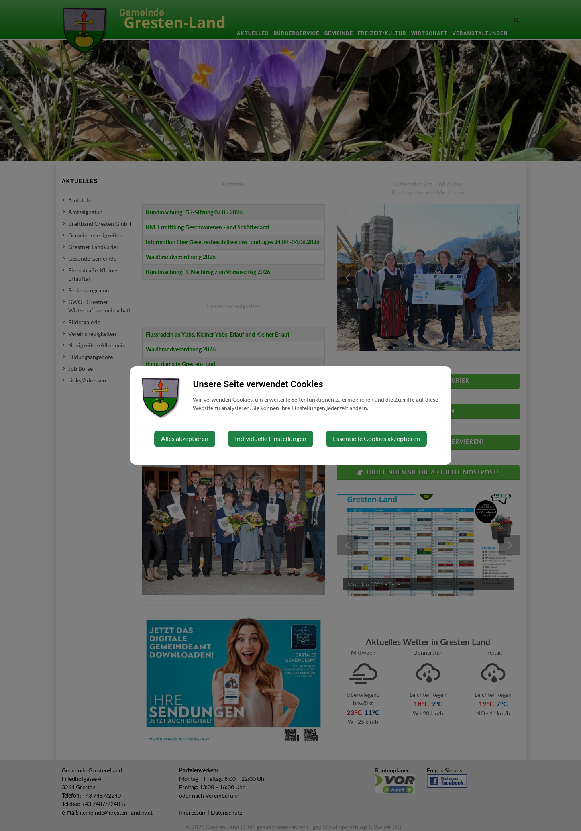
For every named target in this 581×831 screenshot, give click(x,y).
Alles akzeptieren (184, 438)
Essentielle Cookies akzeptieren (376, 438)
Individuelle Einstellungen (270, 438)
